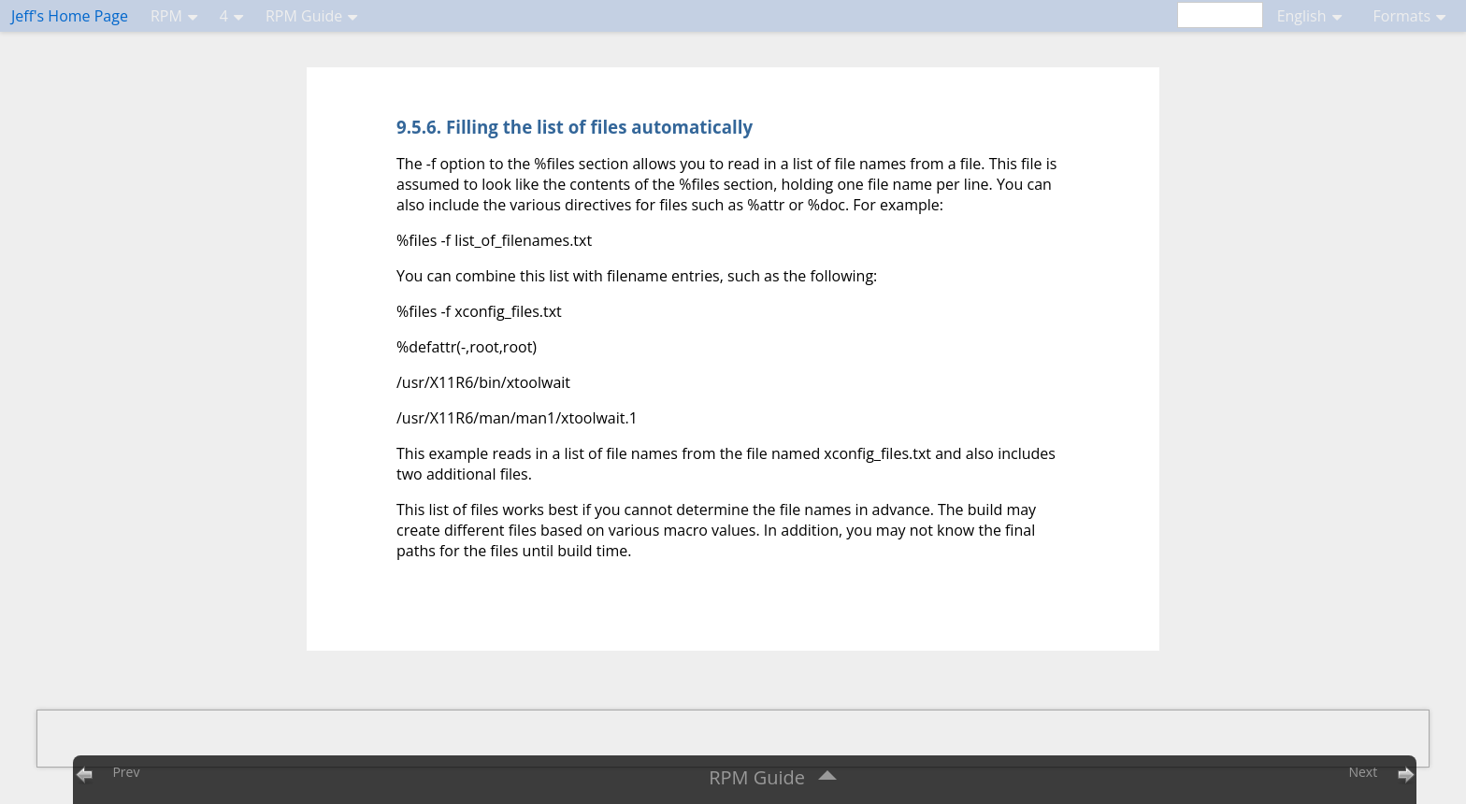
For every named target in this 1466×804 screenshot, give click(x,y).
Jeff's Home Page (69, 16)
